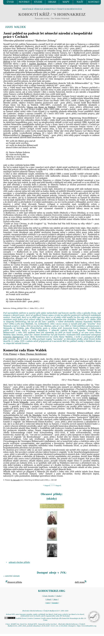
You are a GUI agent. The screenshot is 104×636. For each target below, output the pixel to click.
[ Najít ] (48, 603)
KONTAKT (94, 2)
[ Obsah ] (48, 599)
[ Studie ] (58, 596)
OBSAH (52, 2)
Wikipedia (23, 402)
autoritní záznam (12, 576)
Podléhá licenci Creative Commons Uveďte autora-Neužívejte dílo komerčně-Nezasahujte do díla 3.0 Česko (45, 619)
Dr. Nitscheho (35, 415)
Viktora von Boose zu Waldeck (40, 107)
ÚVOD (10, 2)
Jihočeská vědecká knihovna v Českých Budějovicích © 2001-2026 (45, 611)
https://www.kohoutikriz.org (86, 626)
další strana (80, 582)
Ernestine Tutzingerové (13, 337)
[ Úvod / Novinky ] (48, 596)
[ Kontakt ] (55, 603)
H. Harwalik (15, 480)
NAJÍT (80, 2)
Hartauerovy (26, 135)
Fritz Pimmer (10, 354)
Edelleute (93, 398)
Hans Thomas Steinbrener (33, 354)
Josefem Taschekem (37, 63)
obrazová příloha (14, 582)
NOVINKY (24, 2)
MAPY (66, 2)
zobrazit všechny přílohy (19, 562)
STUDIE (38, 2)
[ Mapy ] (56, 599)
